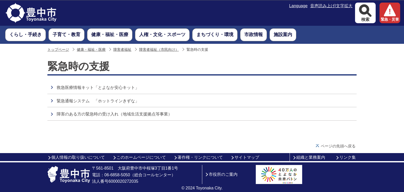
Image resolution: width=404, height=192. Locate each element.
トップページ (58, 50)
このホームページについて (141, 157)
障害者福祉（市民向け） (159, 50)
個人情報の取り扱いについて (78, 157)
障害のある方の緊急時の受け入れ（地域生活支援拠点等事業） (114, 114)
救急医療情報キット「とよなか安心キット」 (98, 87)
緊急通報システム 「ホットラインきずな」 (98, 101)
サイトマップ (246, 157)
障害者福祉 (122, 50)
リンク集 (347, 157)
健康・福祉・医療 (91, 50)
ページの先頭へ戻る (338, 146)
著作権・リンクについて (200, 157)
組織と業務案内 (310, 157)
